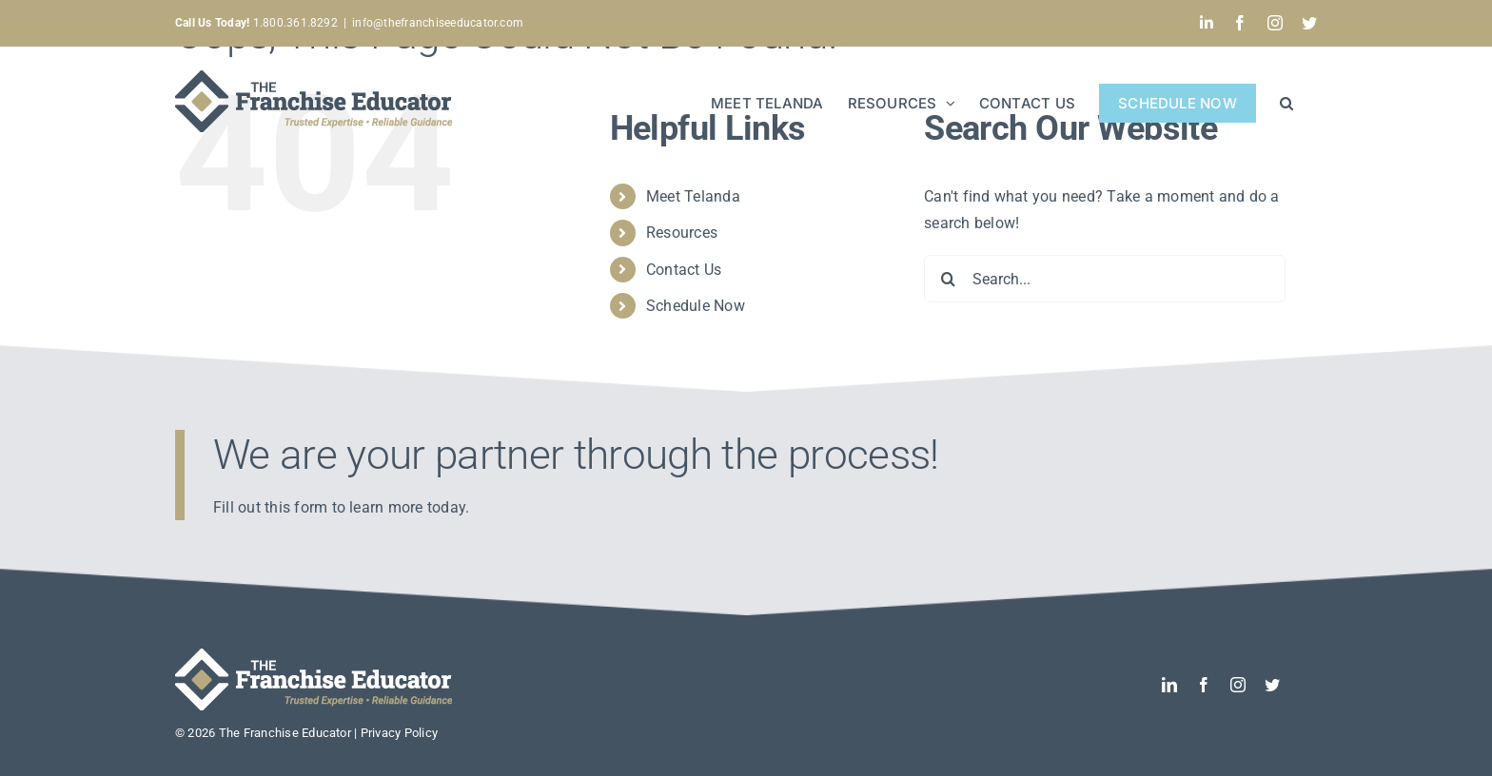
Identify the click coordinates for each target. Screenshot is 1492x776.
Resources (681, 232)
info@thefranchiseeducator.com (437, 22)
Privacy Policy (399, 733)
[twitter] (1272, 684)
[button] (1286, 101)
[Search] (948, 278)
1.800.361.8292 (256, 22)
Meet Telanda (693, 196)
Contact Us (683, 270)
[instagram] (1238, 684)
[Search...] (1105, 278)
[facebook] (1203, 684)
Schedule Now (695, 306)
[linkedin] (1169, 684)
